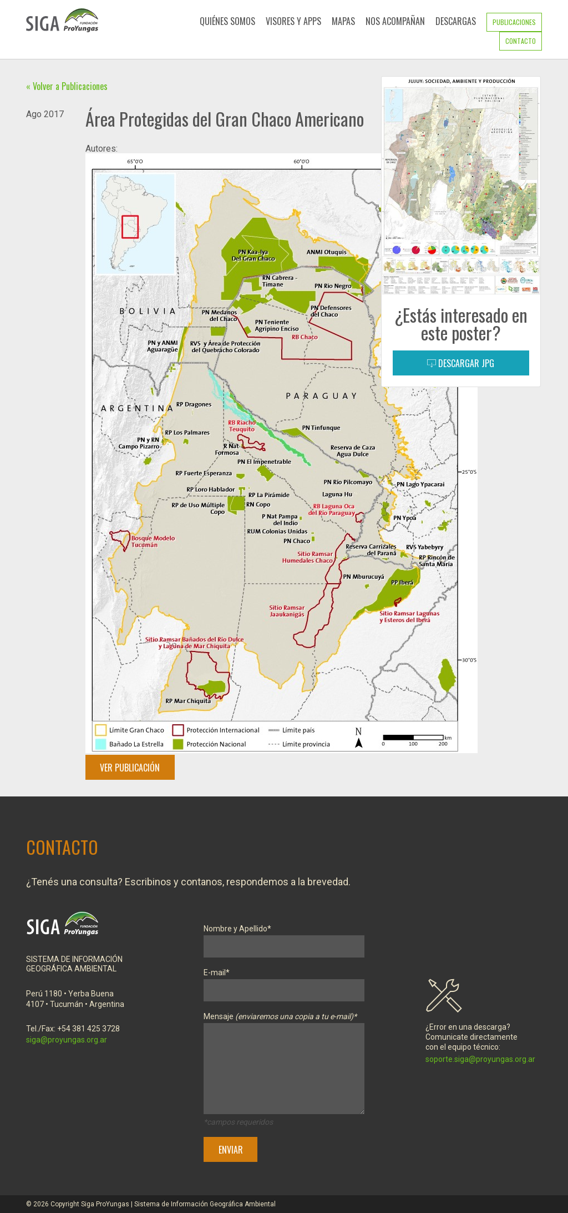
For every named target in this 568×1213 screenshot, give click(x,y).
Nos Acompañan (395, 21)
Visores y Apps (293, 21)
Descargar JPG (460, 363)
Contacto (520, 41)
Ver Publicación (130, 767)
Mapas (343, 21)
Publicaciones (514, 22)
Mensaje (284, 1065)
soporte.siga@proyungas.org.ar (480, 1059)
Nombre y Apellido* (284, 938)
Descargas (455, 21)
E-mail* (284, 982)
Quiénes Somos (227, 21)
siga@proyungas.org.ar (66, 1039)
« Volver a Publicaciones (67, 86)
